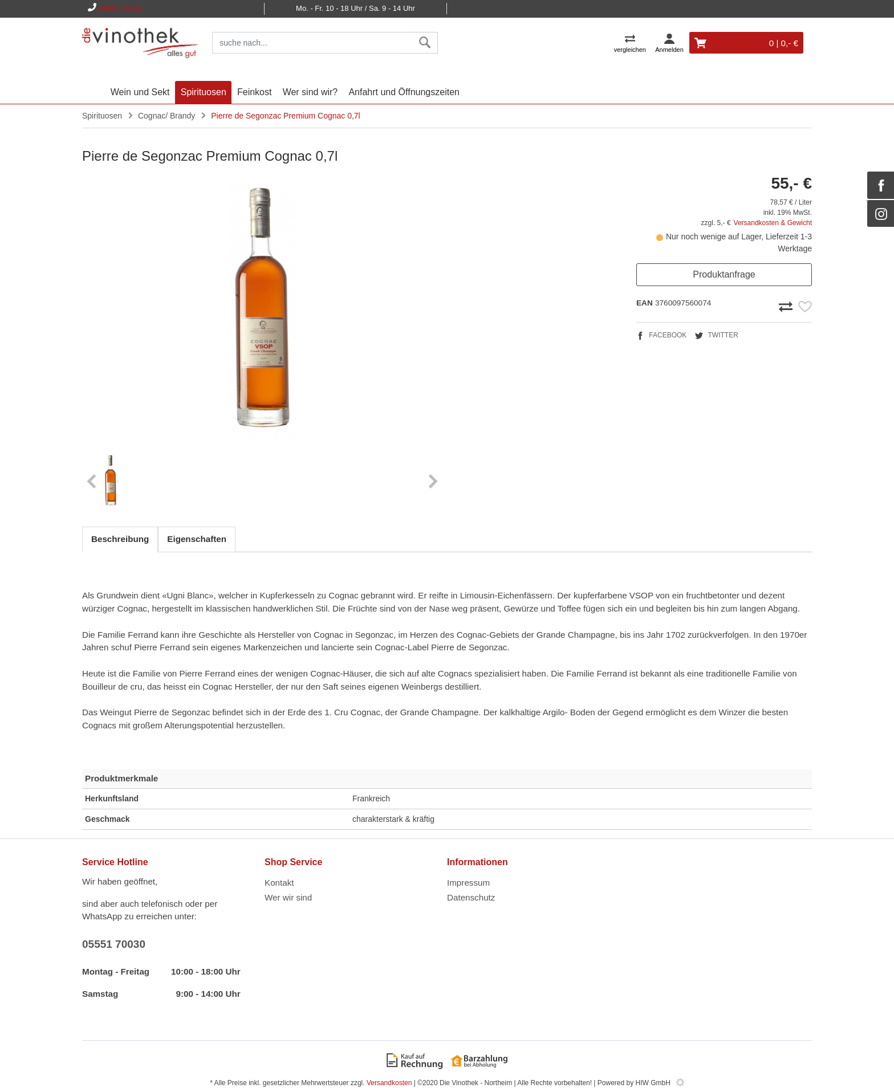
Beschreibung (120, 539)
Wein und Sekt (140, 92)
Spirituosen (203, 92)
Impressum (468, 882)
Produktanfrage (724, 274)
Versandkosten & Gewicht (773, 223)
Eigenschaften (196, 539)
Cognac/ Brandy (166, 115)
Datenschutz (471, 897)
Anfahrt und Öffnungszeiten (404, 92)
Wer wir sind (288, 897)
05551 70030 (120, 9)
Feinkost (254, 92)
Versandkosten (389, 1083)
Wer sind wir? (310, 92)
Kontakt (279, 882)
